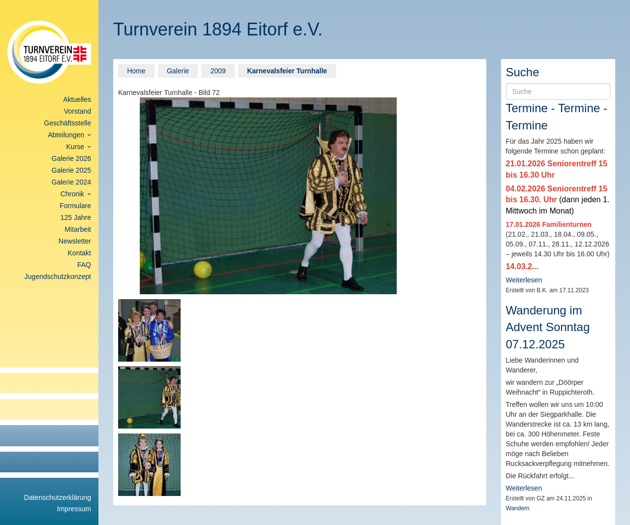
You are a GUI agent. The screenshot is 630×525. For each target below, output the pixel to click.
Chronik (76, 194)
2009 (217, 71)
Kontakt (79, 253)
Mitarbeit (77, 229)
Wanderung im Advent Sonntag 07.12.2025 (548, 327)
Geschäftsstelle (67, 123)
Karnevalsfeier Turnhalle (287, 71)
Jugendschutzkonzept (58, 276)
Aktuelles (77, 99)
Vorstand (77, 111)
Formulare (75, 206)
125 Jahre (76, 217)
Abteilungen (69, 135)
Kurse (78, 147)
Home (136, 71)
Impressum (74, 509)
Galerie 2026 (71, 158)
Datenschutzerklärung (57, 497)
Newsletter (75, 241)
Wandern (518, 508)
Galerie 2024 (71, 182)
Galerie (178, 71)
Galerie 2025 (71, 170)
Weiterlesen (524, 280)
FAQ (84, 265)
